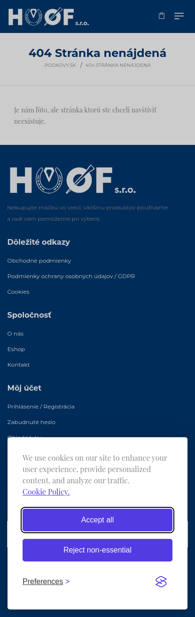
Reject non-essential (97, 550)
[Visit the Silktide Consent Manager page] (161, 581)
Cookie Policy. (46, 492)
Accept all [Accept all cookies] (97, 520)
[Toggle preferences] (46, 581)
